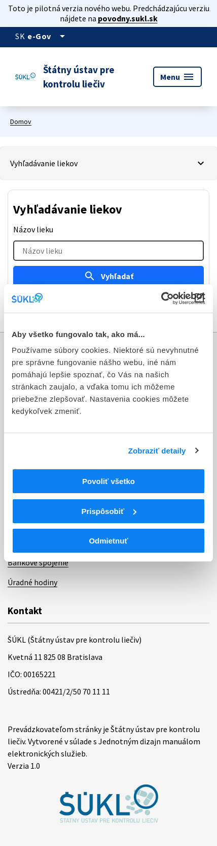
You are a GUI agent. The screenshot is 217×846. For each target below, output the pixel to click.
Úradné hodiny (32, 582)
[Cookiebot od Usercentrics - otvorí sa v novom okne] (161, 298)
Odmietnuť (108, 540)
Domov (20, 121)
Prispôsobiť (108, 511)
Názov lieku (33, 229)
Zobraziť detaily (157, 450)
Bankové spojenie (38, 562)
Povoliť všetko (108, 481)
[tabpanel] (108, 253)
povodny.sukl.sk (128, 18)
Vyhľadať (108, 276)
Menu (177, 77)
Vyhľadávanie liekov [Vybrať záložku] (44, 163)
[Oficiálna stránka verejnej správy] (47, 36)
